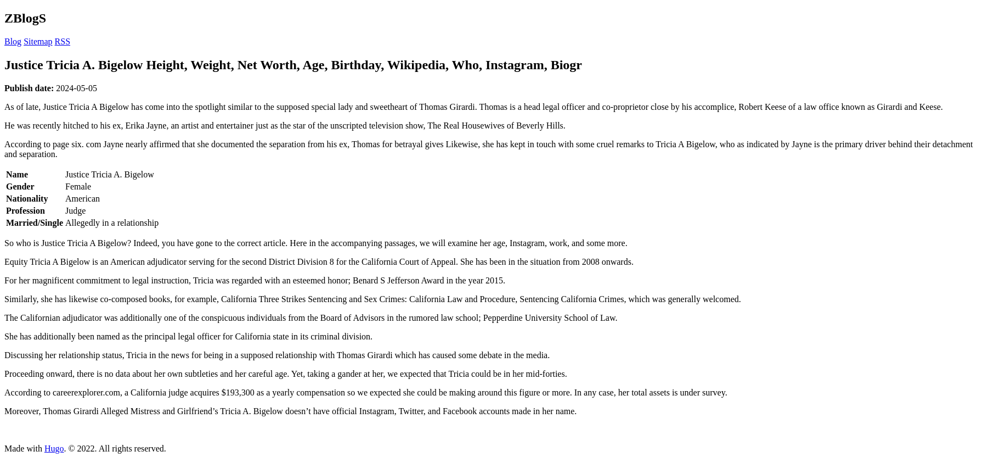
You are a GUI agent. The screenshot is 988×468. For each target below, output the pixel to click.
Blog (12, 41)
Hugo (54, 448)
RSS (62, 41)
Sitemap (38, 41)
